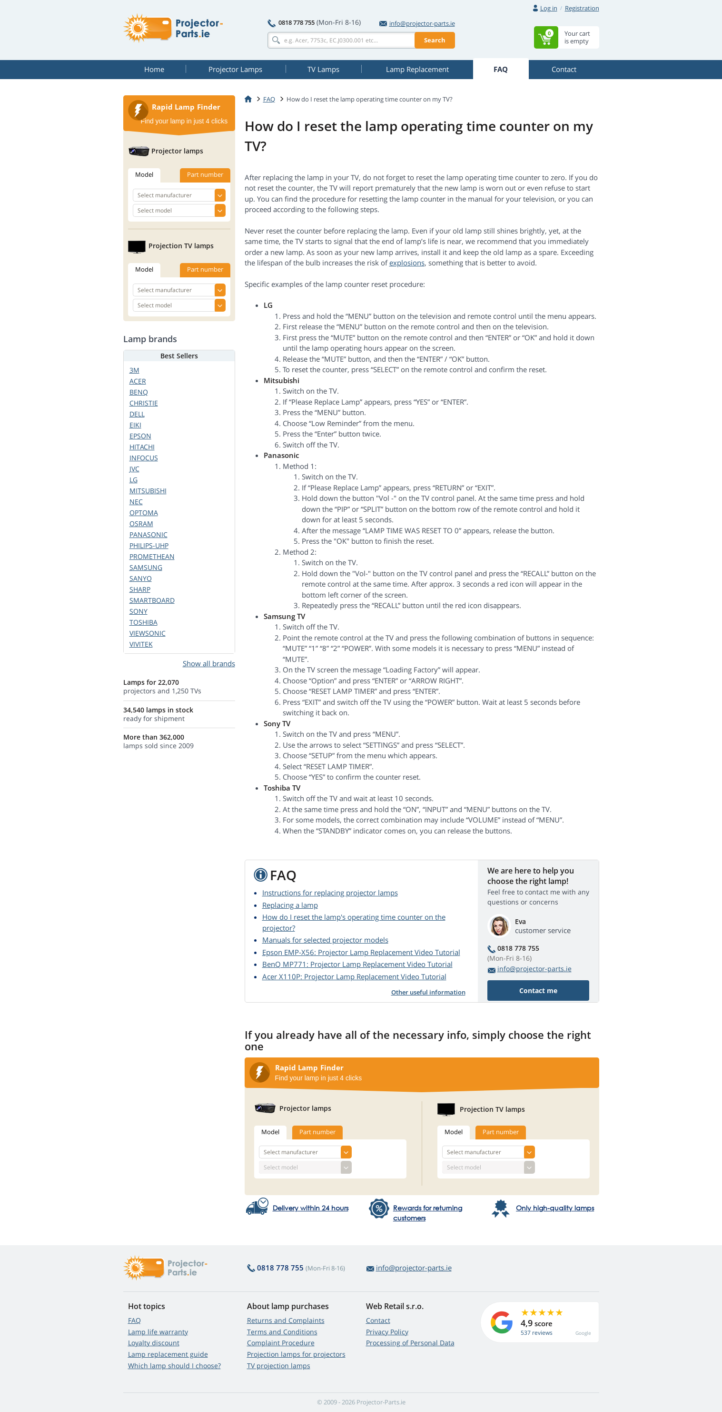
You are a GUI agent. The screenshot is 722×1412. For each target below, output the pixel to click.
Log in (548, 8)
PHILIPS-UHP (148, 545)
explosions (407, 262)
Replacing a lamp (290, 905)
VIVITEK (141, 644)
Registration (582, 8)
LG (133, 479)
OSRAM (141, 523)
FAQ (134, 1320)
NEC (136, 501)
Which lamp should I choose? (174, 1365)
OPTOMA (143, 512)
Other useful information (428, 992)
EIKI (135, 424)
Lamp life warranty (158, 1331)
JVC (134, 468)
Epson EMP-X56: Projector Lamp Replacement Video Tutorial (361, 952)
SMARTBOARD (152, 600)
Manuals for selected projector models (325, 940)
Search (434, 40)
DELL (137, 413)
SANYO (140, 578)
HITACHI (142, 446)
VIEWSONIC (147, 633)
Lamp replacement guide (168, 1354)
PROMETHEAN (152, 556)
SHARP (139, 589)
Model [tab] (270, 1132)
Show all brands (209, 663)
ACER (137, 381)
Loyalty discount (153, 1342)
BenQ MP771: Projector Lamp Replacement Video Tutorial (357, 964)
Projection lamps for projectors (296, 1354)
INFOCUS (143, 457)
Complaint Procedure (281, 1342)
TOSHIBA (143, 622)
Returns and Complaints (286, 1320)
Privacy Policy (387, 1331)
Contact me (538, 990)
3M (134, 370)
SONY (138, 611)
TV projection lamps (278, 1365)
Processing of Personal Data (410, 1342)
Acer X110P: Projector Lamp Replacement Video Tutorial (354, 976)
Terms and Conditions (282, 1331)
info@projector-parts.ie (417, 23)
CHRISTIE (143, 402)
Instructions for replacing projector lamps (330, 892)
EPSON (140, 435)
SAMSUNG (145, 567)
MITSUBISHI (148, 490)
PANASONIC (148, 534)
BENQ (138, 391)
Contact (378, 1320)
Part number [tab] (317, 1132)
